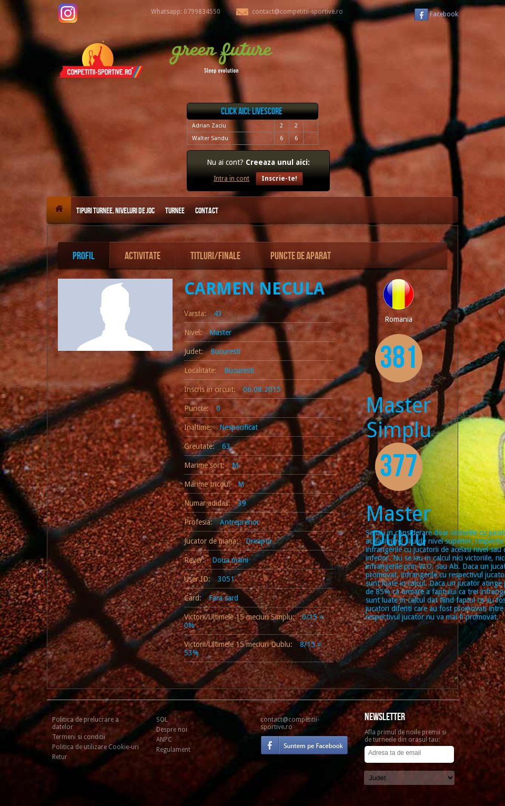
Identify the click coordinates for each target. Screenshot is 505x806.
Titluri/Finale (215, 256)
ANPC (164, 739)
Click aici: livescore (251, 111)
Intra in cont (231, 178)
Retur (59, 757)
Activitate (142, 256)
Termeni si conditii (78, 737)
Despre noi (171, 729)
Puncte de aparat (300, 256)
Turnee (175, 211)
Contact (206, 211)
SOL (162, 719)
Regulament (173, 749)
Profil (84, 256)
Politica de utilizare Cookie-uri (95, 747)
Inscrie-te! (279, 178)
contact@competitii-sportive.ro (289, 723)
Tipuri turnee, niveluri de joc (115, 211)
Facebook (444, 14)
